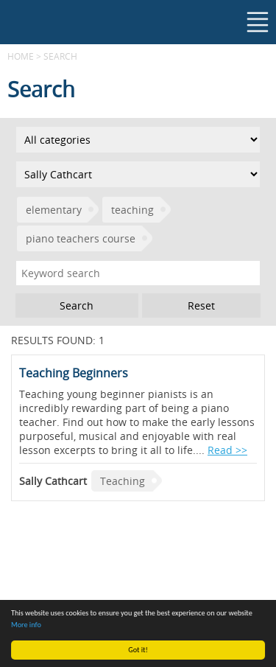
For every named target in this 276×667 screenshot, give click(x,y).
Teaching (122, 481)
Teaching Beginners (73, 373)
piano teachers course (80, 238)
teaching (132, 210)
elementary (54, 210)
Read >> (227, 450)
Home (20, 56)
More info (26, 624)
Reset (201, 305)
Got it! (138, 649)
